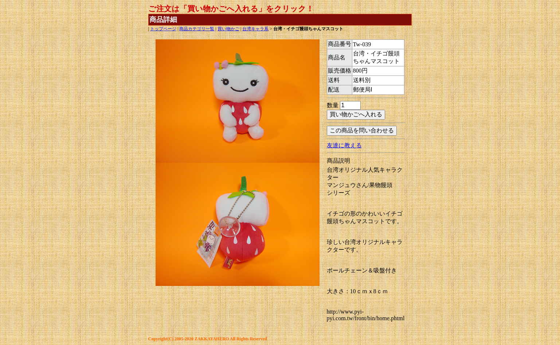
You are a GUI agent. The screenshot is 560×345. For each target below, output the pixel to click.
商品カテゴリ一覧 (196, 28)
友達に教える (344, 145)
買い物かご (228, 28)
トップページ (163, 28)
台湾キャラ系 (255, 28)
